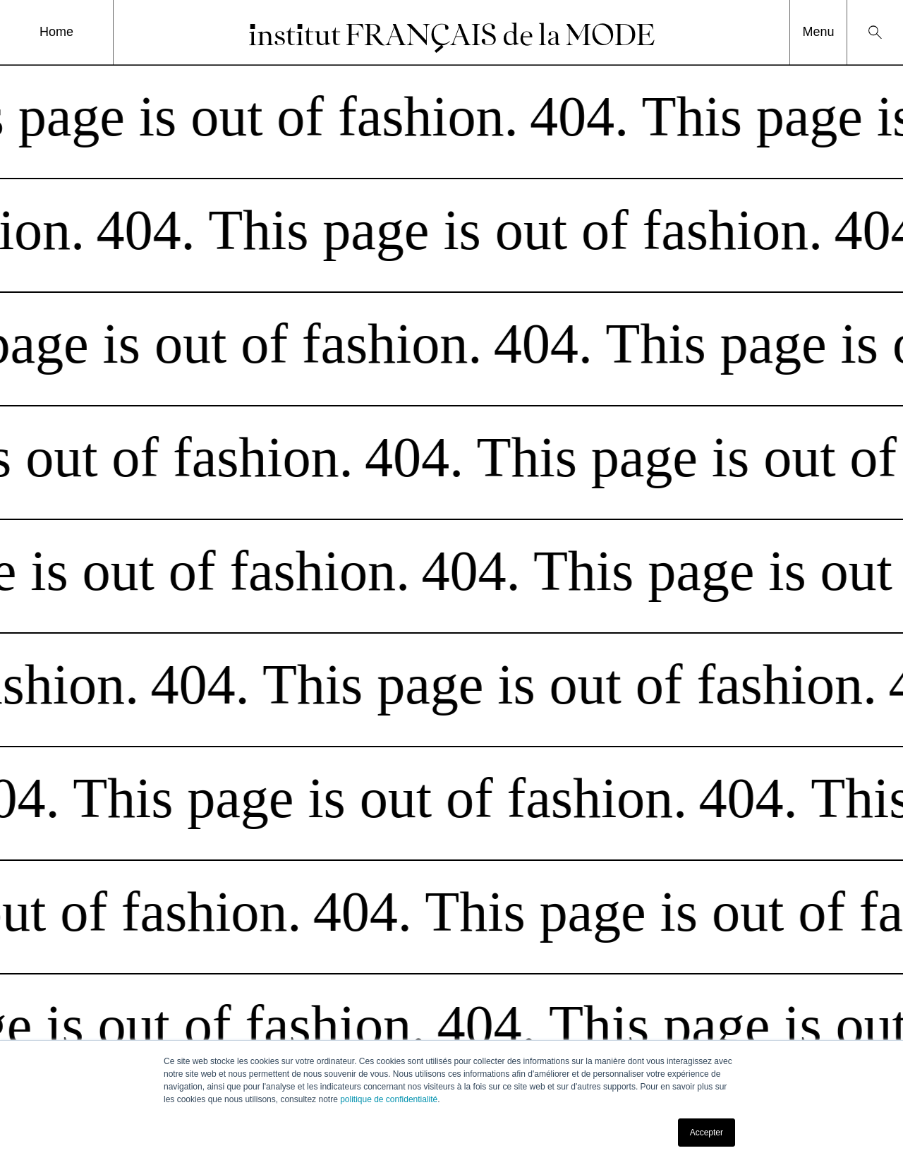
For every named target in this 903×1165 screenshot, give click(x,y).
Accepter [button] (706, 1132)
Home (56, 32)
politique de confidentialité (388, 1099)
